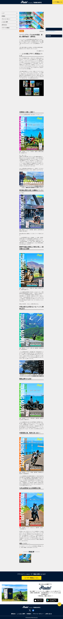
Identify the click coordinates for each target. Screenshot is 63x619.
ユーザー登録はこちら (31, 578)
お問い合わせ (48, 613)
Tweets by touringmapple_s (50, 31)
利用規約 (29, 613)
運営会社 (13, 613)
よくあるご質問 (21, 613)
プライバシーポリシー (38, 613)
